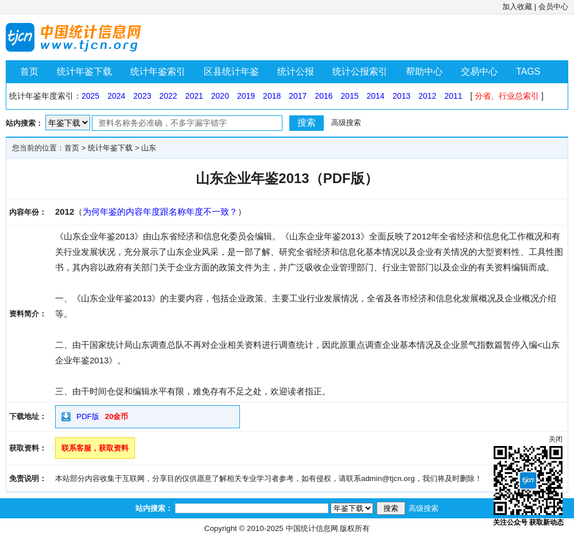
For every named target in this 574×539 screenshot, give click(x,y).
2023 (142, 95)
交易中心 (479, 71)
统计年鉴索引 (157, 71)
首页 (29, 71)
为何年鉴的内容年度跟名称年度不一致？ (160, 211)
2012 (427, 95)
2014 (376, 95)
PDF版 (87, 416)
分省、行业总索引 (507, 95)
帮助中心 (424, 71)
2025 (90, 95)
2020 (220, 95)
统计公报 (295, 71)
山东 (148, 148)
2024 (116, 95)
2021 (194, 95)
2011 (453, 95)
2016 (323, 95)
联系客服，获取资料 (95, 448)
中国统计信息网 (312, 528)
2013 (401, 95)
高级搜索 (346, 122)
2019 (246, 95)
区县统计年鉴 (231, 71)
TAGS (528, 71)
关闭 (556, 439)
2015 (350, 95)
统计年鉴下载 (84, 71)
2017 (298, 95)
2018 (272, 95)
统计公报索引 (359, 71)
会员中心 (553, 6)
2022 (168, 95)
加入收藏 (517, 6)
